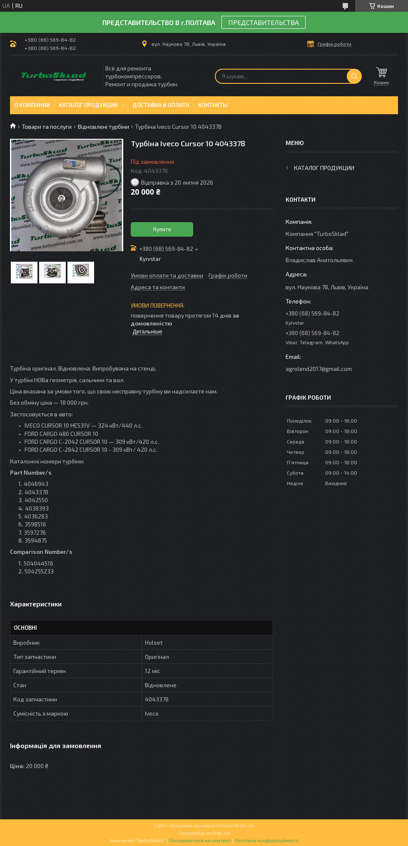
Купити (162, 229)
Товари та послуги (47, 126)
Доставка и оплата (160, 105)
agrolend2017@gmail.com (319, 368)
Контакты (213, 105)
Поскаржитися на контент (200, 840)
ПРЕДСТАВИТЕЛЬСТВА (263, 22)
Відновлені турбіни (103, 126)
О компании (32, 105)
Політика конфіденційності (267, 840)
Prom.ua (244, 825)
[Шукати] (354, 76)
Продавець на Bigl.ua (204, 833)
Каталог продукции (88, 105)
